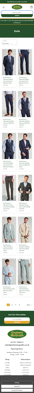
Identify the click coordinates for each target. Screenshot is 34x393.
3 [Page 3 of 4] (15, 305)
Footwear (7, 372)
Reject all (17, 386)
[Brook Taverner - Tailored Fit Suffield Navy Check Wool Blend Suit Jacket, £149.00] (9, 62)
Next (29, 305)
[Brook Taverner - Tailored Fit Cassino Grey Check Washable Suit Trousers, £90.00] (9, 188)
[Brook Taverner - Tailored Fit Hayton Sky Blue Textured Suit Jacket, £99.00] (9, 272)
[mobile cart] (31, 8)
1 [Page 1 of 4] (8, 305)
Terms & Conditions (25, 363)
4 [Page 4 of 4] (19, 305)
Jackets (7, 365)
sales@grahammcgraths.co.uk (17, 345)
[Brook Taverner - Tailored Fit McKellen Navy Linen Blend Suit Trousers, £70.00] (9, 104)
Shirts (7, 367)
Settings (17, 382)
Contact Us (25, 370)
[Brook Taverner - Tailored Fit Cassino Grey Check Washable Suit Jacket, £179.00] (25, 188)
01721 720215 (17, 342)
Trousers (7, 370)
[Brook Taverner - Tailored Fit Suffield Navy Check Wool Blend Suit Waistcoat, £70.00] (9, 146)
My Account (25, 372)
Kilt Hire (7, 363)
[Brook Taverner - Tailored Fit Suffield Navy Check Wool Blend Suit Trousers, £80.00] (25, 62)
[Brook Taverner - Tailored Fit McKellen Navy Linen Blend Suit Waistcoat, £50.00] (25, 104)
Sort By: (5, 41)
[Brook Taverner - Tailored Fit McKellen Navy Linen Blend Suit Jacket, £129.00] (25, 146)
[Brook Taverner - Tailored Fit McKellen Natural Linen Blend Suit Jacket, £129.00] (25, 230)
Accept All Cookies (17, 390)
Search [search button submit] (17, 15)
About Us (25, 367)
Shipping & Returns (25, 365)
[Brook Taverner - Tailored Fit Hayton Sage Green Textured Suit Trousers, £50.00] (25, 272)
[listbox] (7, 43)
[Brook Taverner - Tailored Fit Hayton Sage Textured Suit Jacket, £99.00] (9, 230)
